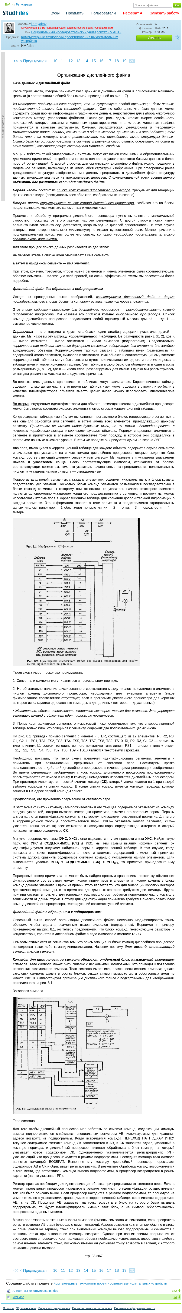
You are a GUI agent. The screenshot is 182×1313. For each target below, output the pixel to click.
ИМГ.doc (18, 1297)
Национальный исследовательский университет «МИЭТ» (76, 32)
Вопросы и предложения (54, 1308)
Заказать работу (164, 13)
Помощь (8, 1308)
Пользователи (103, 13)
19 (124, 61)
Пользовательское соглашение (92, 1308)
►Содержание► (3, 126)
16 (101, 61)
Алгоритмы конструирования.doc (35, 1290)
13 (78, 61)
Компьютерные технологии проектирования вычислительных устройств (69, 39)
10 (55, 61)
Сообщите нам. (104, 28)
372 (174, 1290)
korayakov (38, 24)
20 (132, 61)
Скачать (154, 38)
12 (70, 61)
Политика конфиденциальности (134, 1308)
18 (116, 61)
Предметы (75, 13)
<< (15, 61)
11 (63, 61)
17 (109, 61)
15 (93, 61)
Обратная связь (26, 1308)
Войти (9, 4)
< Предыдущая (33, 61)
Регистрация (24, 4)
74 (175, 1297)
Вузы (55, 13)
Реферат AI (133, 13)
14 (86, 61)
